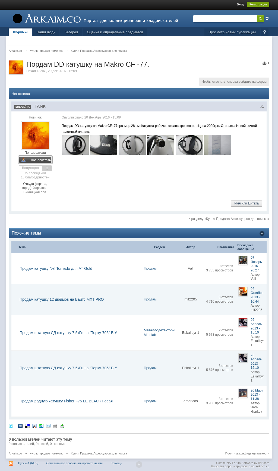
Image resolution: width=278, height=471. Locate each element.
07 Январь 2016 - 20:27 (256, 264)
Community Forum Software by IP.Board (242, 462)
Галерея (71, 32)
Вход (240, 4)
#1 (262, 106)
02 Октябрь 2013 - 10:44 (257, 295)
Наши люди (46, 32)
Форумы (20, 32)
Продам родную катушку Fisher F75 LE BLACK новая (66, 401)
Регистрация (258, 4)
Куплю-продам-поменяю (46, 453)
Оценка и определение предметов (115, 32)
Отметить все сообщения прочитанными (74, 463)
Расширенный (267, 18)
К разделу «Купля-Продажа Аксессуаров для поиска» (228, 219)
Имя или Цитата (246, 203)
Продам (150, 268)
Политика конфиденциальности (247, 453)
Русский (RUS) (28, 463)
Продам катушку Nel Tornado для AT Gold (56, 268)
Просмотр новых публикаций (232, 32)
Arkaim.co (15, 453)
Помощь (116, 463)
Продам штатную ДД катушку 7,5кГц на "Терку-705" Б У (68, 333)
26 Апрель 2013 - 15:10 (256, 326)
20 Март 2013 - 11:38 (257, 395)
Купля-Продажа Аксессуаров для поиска (99, 453)
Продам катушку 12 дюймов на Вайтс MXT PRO (62, 299)
